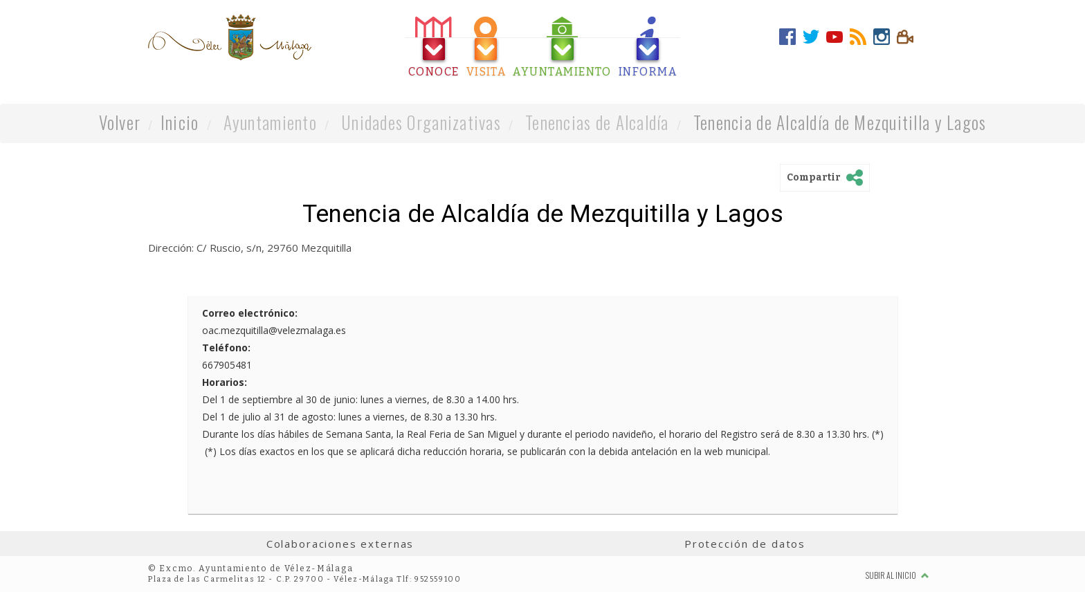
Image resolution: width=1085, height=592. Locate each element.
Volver (120, 122)
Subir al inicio (897, 575)
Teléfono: (226, 347)
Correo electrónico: (250, 313)
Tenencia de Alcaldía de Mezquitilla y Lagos (840, 122)
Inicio (180, 122)
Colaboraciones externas (340, 544)
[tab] (434, 47)
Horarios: (224, 382)
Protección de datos (744, 544)
